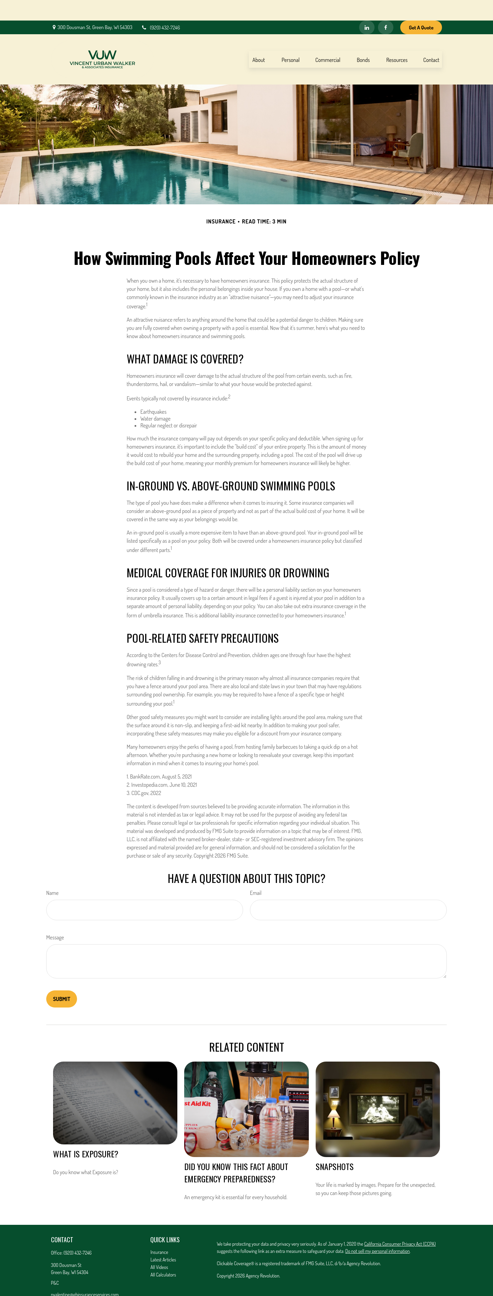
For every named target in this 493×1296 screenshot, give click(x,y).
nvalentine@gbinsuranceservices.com (85, 1274)
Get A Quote (421, 7)
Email (256, 872)
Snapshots (335, 1146)
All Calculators (163, 1254)
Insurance (159, 1231)
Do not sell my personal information (377, 1230)
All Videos (159, 1246)
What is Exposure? (85, 1133)
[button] (259, 38)
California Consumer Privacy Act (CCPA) (400, 1223)
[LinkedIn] (367, 7)
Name (52, 872)
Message (55, 916)
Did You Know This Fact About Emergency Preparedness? (236, 1152)
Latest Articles (163, 1239)
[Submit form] (61, 978)
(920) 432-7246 (160, 7)
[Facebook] (385, 7)
